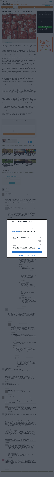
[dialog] (27, 239)
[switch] (39, 237)
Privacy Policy (33, 255)
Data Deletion (21, 255)
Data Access (27, 255)
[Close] (45, 221)
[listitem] (27, 235)
